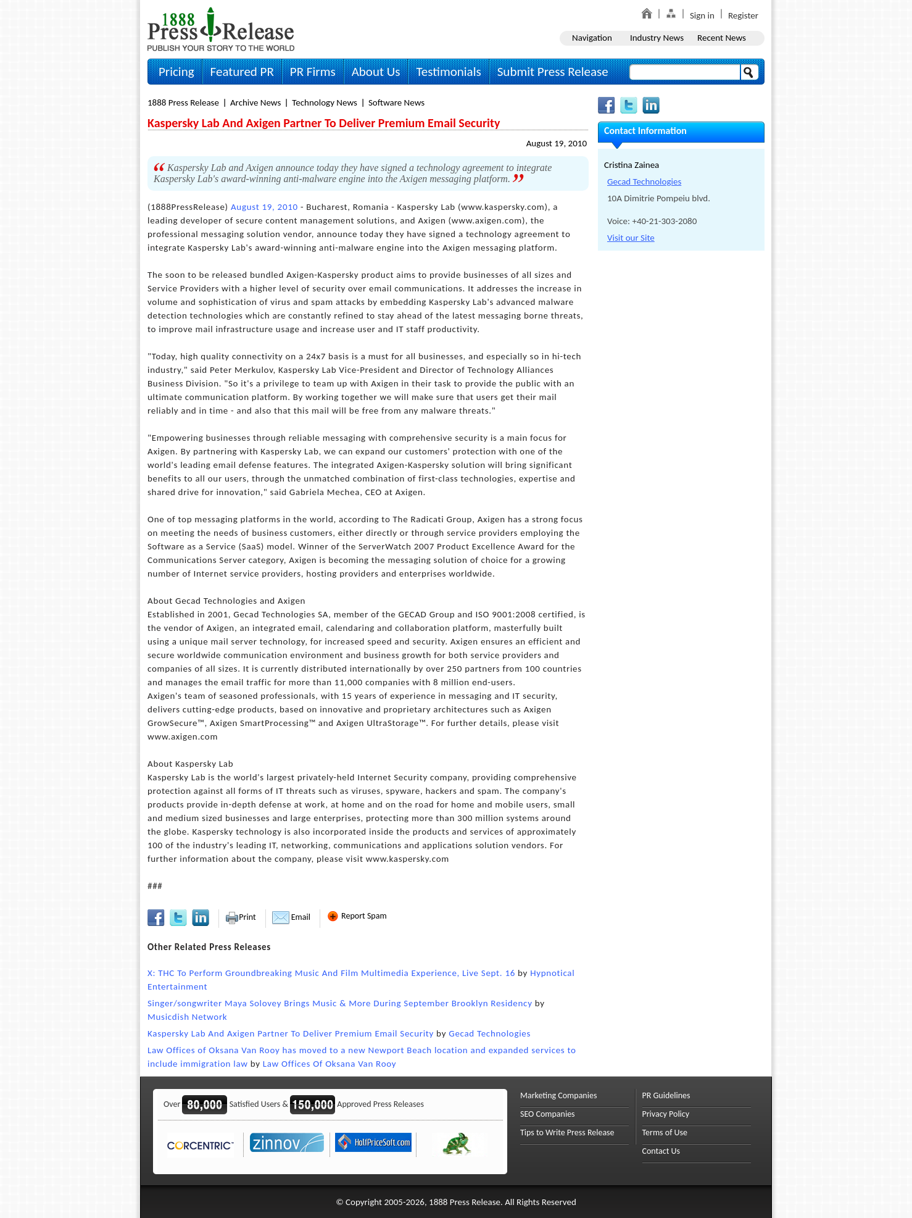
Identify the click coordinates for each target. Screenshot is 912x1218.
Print (240, 917)
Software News (396, 102)
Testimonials (448, 72)
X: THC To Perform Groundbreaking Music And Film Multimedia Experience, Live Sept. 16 (331, 972)
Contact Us (661, 1151)
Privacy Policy (666, 1114)
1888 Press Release (183, 102)
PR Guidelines (666, 1095)
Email (291, 917)
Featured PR (242, 72)
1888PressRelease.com (220, 28)
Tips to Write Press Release (567, 1132)
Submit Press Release (552, 72)
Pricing (176, 72)
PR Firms (313, 72)
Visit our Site (631, 237)
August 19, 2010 (556, 143)
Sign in (702, 15)
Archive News (255, 102)
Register (743, 15)
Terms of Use (665, 1132)
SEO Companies (547, 1114)
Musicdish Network (187, 1016)
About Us (376, 72)
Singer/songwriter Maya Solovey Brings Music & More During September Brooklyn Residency (340, 1003)
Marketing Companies (558, 1095)
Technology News (324, 102)
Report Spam (356, 916)
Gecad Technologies (490, 1033)
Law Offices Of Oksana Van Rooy (329, 1063)
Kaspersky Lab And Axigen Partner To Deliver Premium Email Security (290, 1033)
